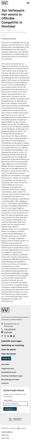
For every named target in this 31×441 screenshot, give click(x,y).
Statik (24, 428)
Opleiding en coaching (12, 345)
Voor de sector (8, 353)
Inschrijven (9, 409)
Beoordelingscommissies (10, 379)
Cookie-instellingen (7, 432)
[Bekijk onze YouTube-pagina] (14, 336)
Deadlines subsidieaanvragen (11, 376)
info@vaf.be (8, 332)
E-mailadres (7, 400)
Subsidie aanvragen (11, 341)
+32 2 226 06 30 (10, 329)
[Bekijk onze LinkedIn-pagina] (8, 336)
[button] (28, 2)
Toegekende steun (7, 368)
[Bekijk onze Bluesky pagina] (11, 336)
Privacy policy (5, 438)
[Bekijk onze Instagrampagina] (5, 336)
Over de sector (8, 349)
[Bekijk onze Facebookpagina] (2, 336)
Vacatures (5, 383)
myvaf (5, 358)
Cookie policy (5, 435)
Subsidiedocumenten (8, 372)
